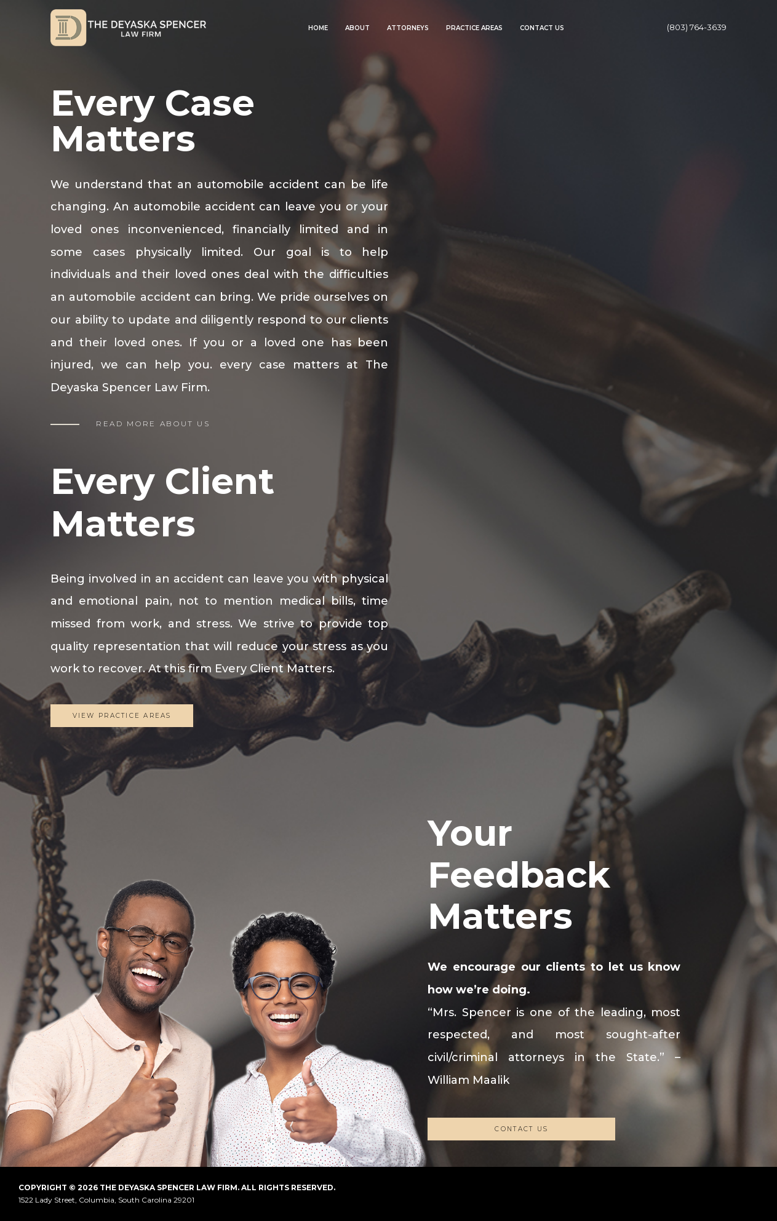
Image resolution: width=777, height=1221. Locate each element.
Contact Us (542, 28)
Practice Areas (474, 28)
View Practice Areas (122, 716)
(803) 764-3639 (697, 27)
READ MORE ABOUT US (153, 423)
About (357, 28)
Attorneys (408, 28)
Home (318, 28)
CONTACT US (521, 1129)
